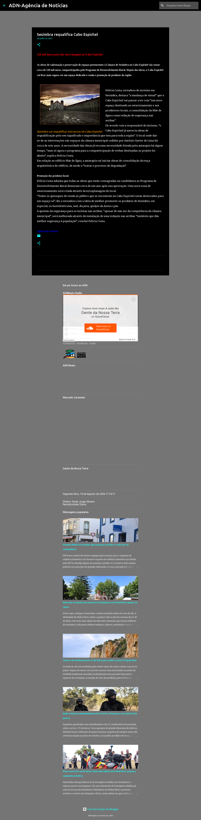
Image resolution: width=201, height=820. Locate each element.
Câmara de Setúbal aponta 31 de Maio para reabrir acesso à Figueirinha (99, 660)
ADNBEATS (69, 343)
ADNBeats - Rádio (86, 343)
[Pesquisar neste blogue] (182, 5)
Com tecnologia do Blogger (100, 809)
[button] (39, 45)
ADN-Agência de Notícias (38, 5)
